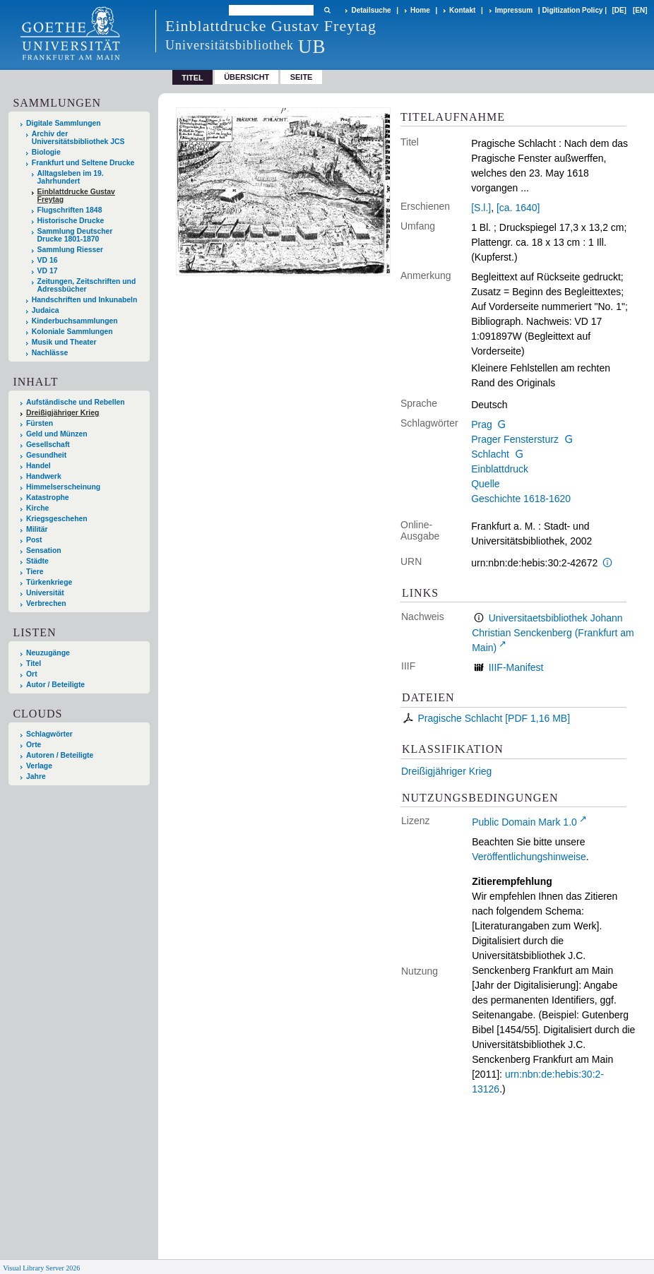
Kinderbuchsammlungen (75, 321)
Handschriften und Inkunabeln (85, 300)
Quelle (485, 483)
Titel (33, 663)
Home (420, 10)
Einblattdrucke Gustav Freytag (76, 195)
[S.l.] (481, 207)
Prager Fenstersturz (515, 439)
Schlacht (490, 454)
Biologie (46, 152)
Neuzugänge (48, 653)
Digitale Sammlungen (63, 123)
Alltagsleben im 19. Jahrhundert (70, 177)
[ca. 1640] (518, 207)
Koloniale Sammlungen (72, 331)
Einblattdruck (499, 469)
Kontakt (462, 10)
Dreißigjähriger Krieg (446, 771)
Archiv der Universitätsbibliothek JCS (78, 137)
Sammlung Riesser (70, 250)
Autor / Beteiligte (55, 685)
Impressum (514, 10)
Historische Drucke (71, 221)
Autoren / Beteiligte (59, 755)
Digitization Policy (572, 10)
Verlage (39, 766)
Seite (301, 77)
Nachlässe (50, 353)
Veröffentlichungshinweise (529, 856)
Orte (33, 745)
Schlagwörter (49, 734)
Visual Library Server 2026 (41, 1268)
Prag (481, 424)
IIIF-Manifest (516, 667)
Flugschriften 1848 (69, 210)
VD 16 (47, 260)
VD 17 (47, 271)
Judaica (45, 310)
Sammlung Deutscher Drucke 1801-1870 (75, 235)
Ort (31, 674)
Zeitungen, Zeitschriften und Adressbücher (86, 285)
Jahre (36, 776)
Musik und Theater (64, 342)
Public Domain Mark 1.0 (524, 822)
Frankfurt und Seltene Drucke (83, 163)
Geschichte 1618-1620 (521, 498)
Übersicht (246, 77)
